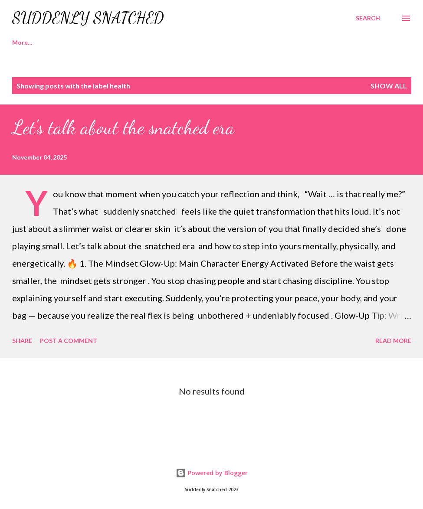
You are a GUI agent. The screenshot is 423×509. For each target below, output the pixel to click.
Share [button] (22, 340)
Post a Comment (68, 340)
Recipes (66, 42)
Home (21, 42)
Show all (389, 86)
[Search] (368, 18)
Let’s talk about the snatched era (123, 127)
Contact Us (216, 42)
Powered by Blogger (212, 473)
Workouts (117, 42)
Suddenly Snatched (88, 18)
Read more (393, 340)
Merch (166, 42)
